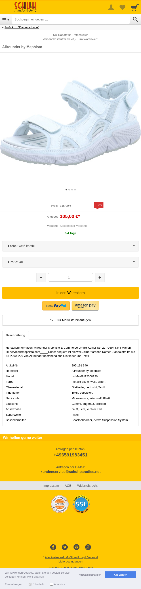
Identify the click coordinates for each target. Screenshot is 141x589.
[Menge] (70, 277)
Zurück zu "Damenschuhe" (22, 27)
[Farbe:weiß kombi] (70, 246)
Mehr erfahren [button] (35, 576)
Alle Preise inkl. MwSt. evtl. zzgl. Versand (71, 557)
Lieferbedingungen (71, 561)
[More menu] (111, 7)
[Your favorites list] (122, 7)
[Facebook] (53, 547)
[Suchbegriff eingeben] (71, 19)
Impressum (51, 485)
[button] (56, 306)
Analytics (59, 584)
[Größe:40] (70, 262)
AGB (68, 485)
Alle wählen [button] (120, 574)
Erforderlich (39, 584)
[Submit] (135, 19)
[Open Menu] (6, 19)
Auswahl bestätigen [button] (90, 574)
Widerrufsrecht (87, 485)
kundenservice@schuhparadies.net (70, 472)
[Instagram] (76, 547)
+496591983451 (70, 454)
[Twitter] (65, 547)
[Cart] (134, 7)
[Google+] (88, 547)
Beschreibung (15, 335)
